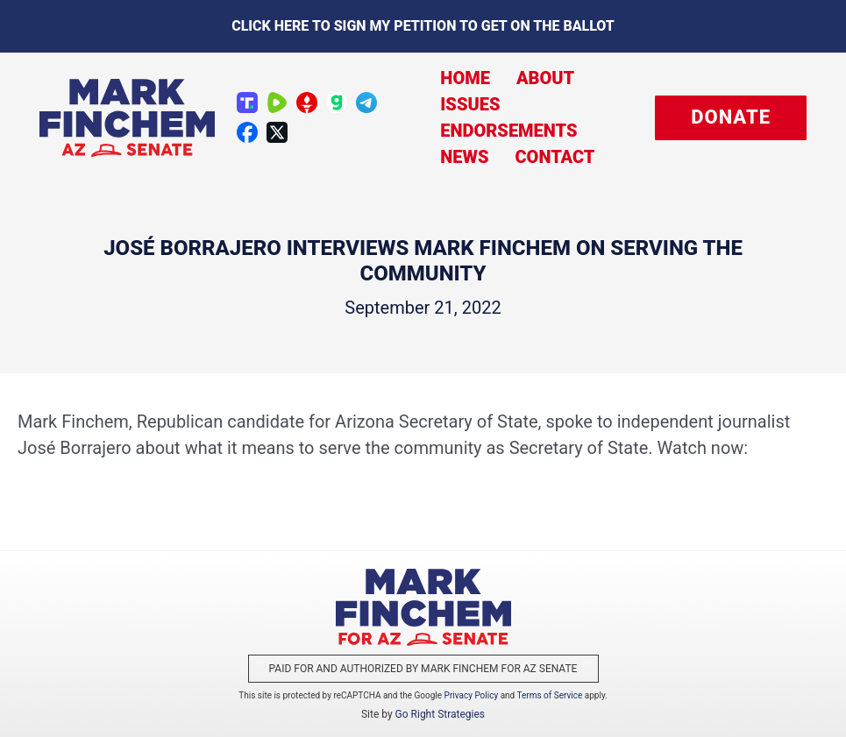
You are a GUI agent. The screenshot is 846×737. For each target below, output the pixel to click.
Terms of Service (550, 695)
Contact (554, 156)
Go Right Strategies (440, 714)
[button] (731, 118)
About (545, 78)
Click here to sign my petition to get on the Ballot (423, 26)
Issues (470, 104)
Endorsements (508, 130)
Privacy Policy (471, 695)
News (464, 156)
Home (465, 78)
